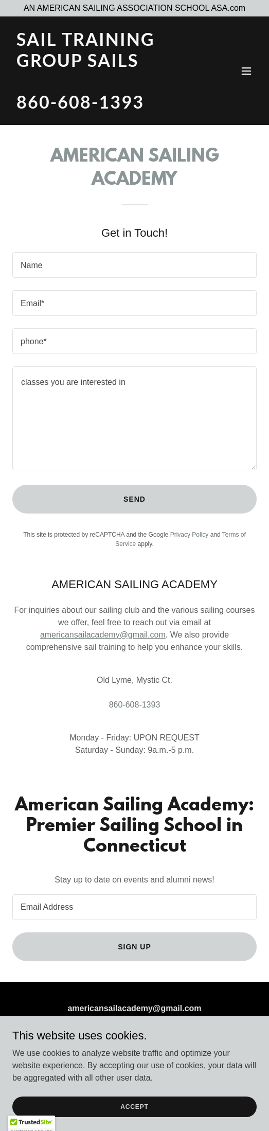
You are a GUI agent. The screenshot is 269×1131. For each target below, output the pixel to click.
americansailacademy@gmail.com (103, 634)
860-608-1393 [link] (134, 704)
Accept (134, 1113)
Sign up (134, 947)
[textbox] (134, 265)
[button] (246, 71)
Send (134, 499)
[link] (98, 105)
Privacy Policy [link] (189, 534)
